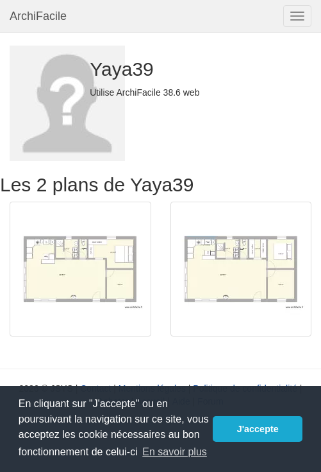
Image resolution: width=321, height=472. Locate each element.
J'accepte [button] (258, 429)
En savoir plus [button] (174, 451)
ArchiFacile (38, 16)
